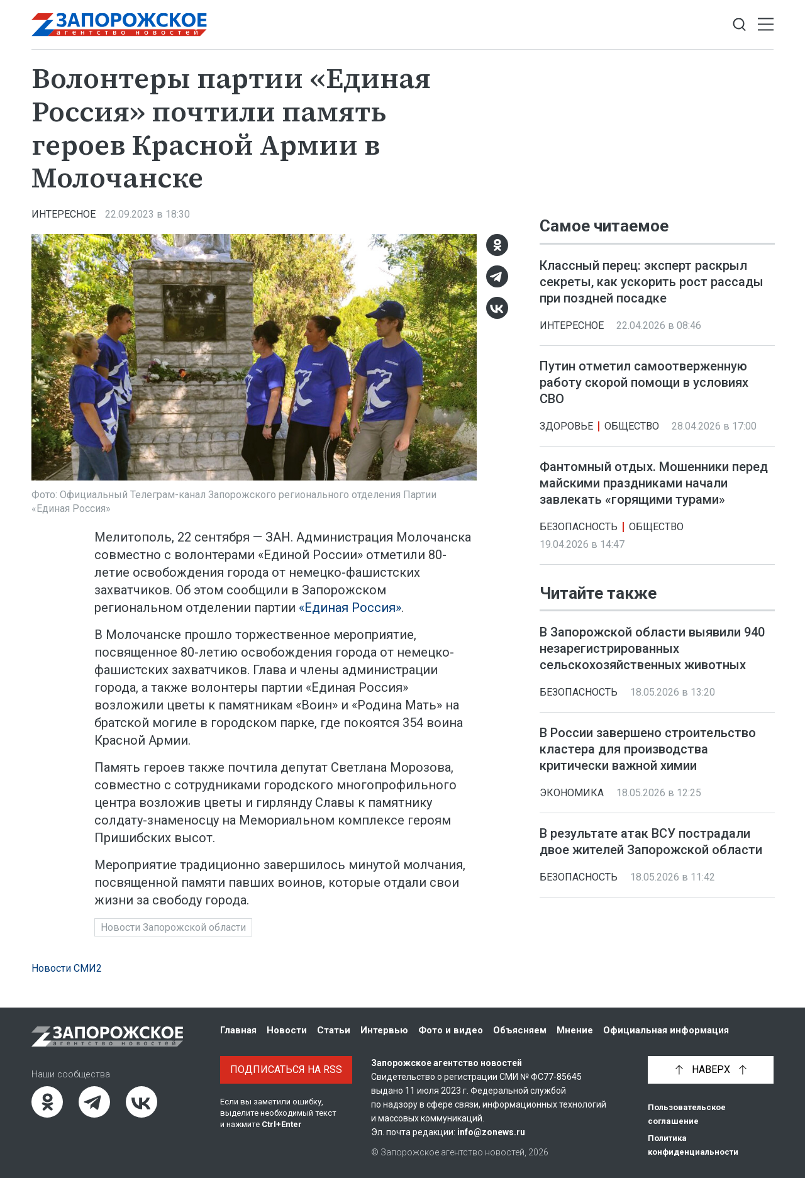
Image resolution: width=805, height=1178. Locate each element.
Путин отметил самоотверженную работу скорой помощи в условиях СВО (644, 382)
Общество (631, 426)
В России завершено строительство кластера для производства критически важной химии (648, 749)
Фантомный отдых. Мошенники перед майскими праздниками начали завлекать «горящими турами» (654, 483)
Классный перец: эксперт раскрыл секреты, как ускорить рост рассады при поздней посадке (651, 282)
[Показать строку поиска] (739, 25)
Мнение (575, 1030)
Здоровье (566, 426)
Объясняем (520, 1030)
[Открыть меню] (766, 25)
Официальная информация (666, 1030)
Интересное (63, 214)
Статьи (333, 1030)
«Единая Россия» (350, 607)
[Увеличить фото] (254, 356)
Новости (287, 1030)
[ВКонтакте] (497, 308)
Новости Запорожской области (173, 927)
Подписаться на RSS (286, 1069)
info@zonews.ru (491, 1132)
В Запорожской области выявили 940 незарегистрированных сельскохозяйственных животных (652, 648)
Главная (238, 1030)
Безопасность (579, 527)
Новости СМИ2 (66, 968)
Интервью (384, 1030)
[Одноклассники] (497, 245)
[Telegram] (497, 276)
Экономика (572, 793)
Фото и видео (450, 1030)
